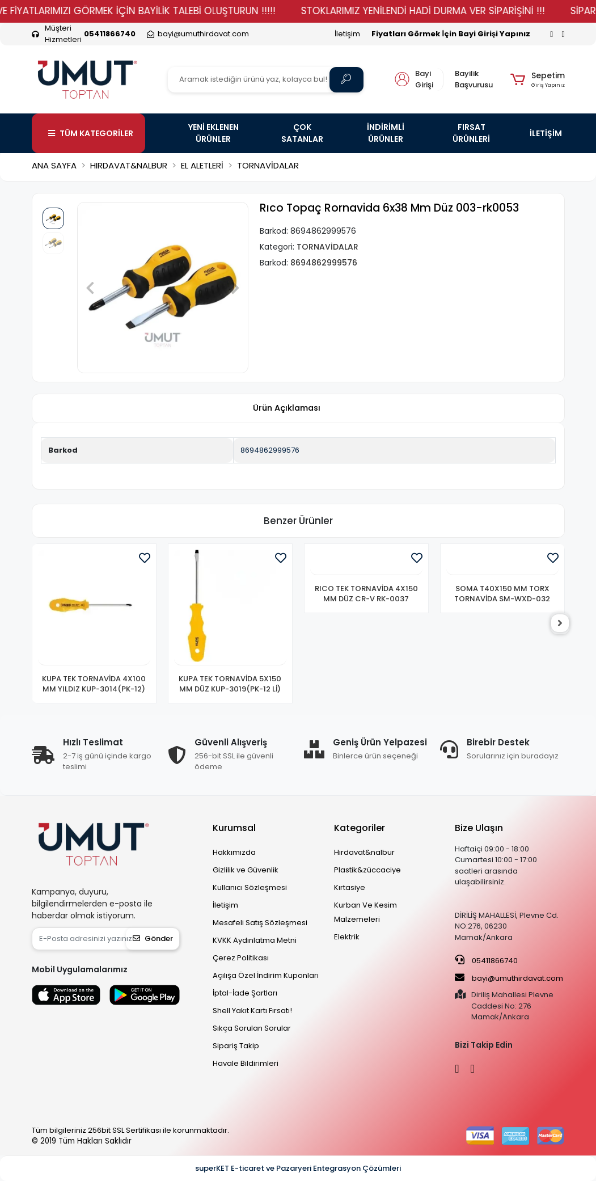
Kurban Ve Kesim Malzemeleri (365, 912)
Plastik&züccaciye (367, 869)
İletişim (347, 33)
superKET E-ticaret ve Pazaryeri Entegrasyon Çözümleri (298, 1168)
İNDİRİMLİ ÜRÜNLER (385, 133)
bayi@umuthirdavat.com (509, 978)
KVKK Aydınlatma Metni (255, 940)
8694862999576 (269, 450)
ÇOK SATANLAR (302, 133)
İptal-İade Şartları (245, 993)
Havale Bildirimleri (245, 1063)
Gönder (153, 938)
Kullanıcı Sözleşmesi (250, 887)
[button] (537, 79)
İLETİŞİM (546, 133)
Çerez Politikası (241, 957)
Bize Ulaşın (479, 827)
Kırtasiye (349, 887)
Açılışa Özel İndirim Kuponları (266, 975)
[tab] (287, 409)
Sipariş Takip (236, 1045)
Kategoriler (359, 827)
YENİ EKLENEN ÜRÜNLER (213, 133)
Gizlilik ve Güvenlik (245, 869)
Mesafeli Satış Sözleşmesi (260, 922)
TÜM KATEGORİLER (90, 133)
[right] (564, 623)
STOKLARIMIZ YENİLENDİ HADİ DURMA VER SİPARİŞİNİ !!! (451, 11)
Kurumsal (234, 827)
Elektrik (347, 936)
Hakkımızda (234, 852)
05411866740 (486, 960)
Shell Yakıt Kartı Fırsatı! (252, 1010)
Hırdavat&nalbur (364, 852)
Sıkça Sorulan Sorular (252, 1028)
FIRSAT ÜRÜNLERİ (471, 133)
